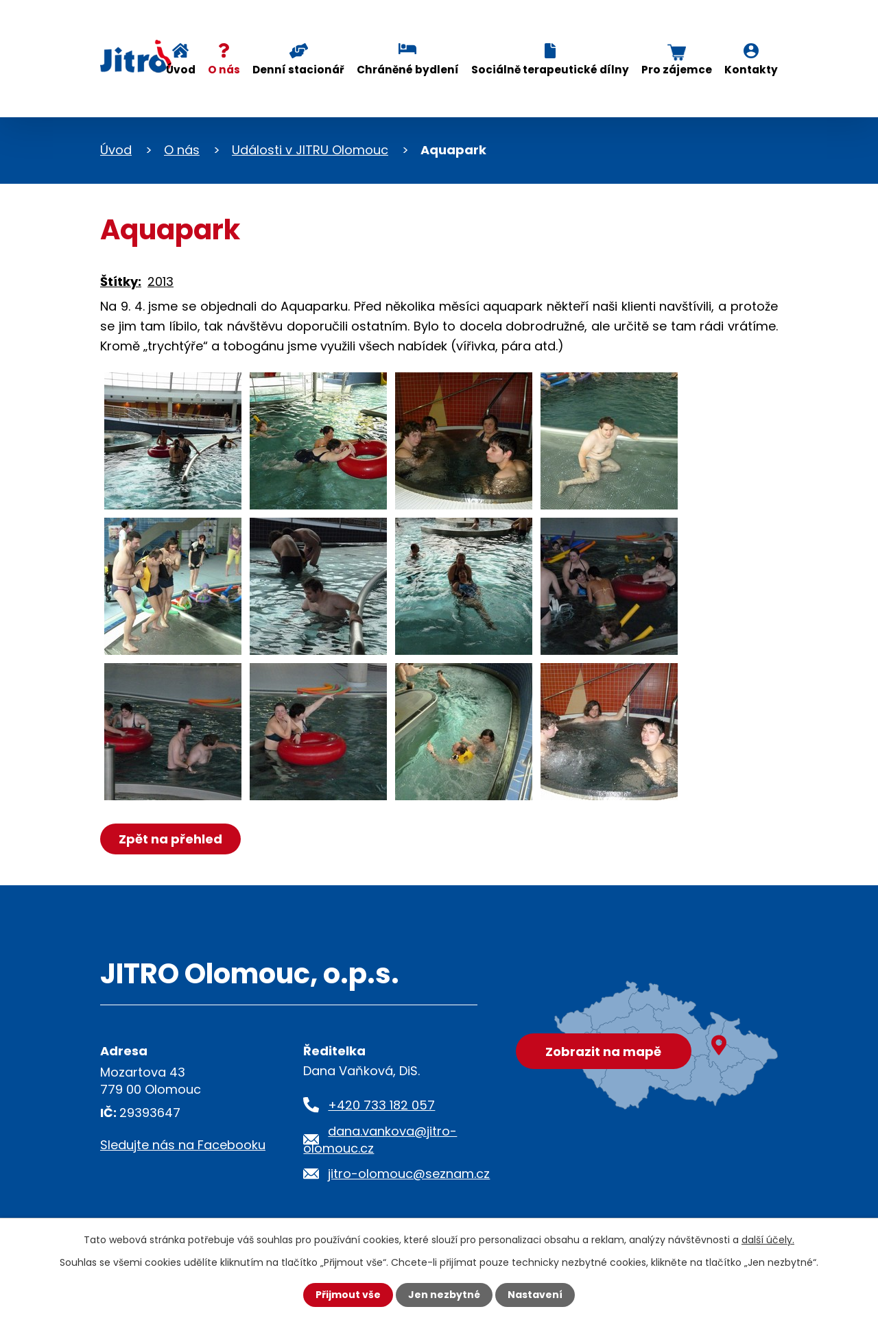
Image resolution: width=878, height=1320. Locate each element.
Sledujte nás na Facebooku (182, 1144)
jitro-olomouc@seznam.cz (409, 1173)
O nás (224, 69)
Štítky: (120, 281)
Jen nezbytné (444, 1294)
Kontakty (751, 69)
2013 (160, 281)
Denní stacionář (298, 69)
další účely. (767, 1240)
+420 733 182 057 (381, 1105)
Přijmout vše (348, 1294)
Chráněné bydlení (408, 69)
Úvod (180, 69)
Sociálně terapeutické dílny (550, 69)
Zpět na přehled (170, 839)
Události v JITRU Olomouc (310, 149)
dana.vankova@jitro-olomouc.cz (380, 1140)
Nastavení (535, 1294)
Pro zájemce (676, 69)
